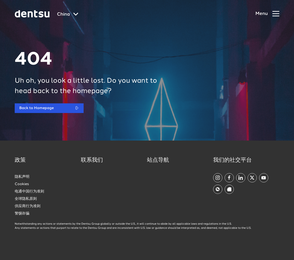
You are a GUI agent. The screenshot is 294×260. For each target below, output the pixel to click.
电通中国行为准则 (29, 191)
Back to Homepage (49, 108)
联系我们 (92, 160)
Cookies (22, 184)
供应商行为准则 (27, 206)
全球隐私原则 (26, 199)
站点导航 (158, 160)
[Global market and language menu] (67, 14)
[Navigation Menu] (267, 14)
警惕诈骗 (22, 213)
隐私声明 (22, 177)
